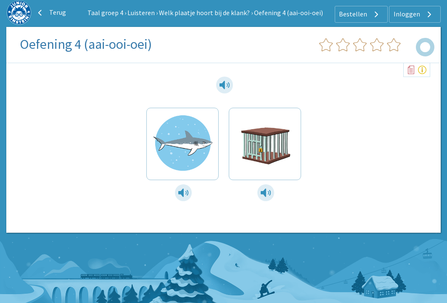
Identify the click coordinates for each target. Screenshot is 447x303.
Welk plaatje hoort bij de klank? (204, 12)
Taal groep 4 (105, 12)
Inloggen (414, 14)
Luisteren (141, 12)
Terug (51, 12)
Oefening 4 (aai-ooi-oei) (288, 12)
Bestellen (360, 14)
